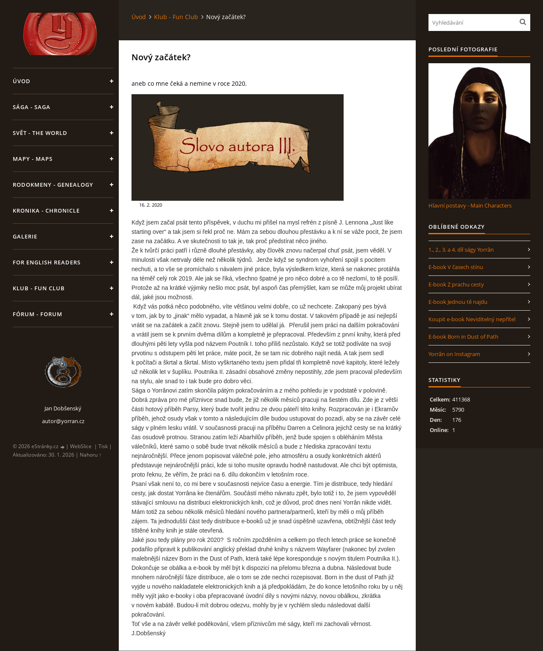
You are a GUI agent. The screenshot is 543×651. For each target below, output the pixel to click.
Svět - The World (40, 133)
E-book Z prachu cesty (456, 284)
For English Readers (47, 262)
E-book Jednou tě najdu (457, 302)
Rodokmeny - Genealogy (53, 184)
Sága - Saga (31, 107)
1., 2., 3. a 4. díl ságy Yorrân (461, 249)
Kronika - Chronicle (46, 210)
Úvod (22, 81)
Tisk (103, 446)
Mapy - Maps (33, 159)
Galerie (25, 236)
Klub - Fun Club (39, 288)
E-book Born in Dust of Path (463, 336)
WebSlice (81, 446)
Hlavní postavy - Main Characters (470, 205)
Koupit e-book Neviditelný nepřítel (471, 319)
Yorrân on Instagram (454, 354)
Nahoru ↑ (90, 454)
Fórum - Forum (37, 314)
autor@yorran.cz (63, 421)
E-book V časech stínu (455, 267)
